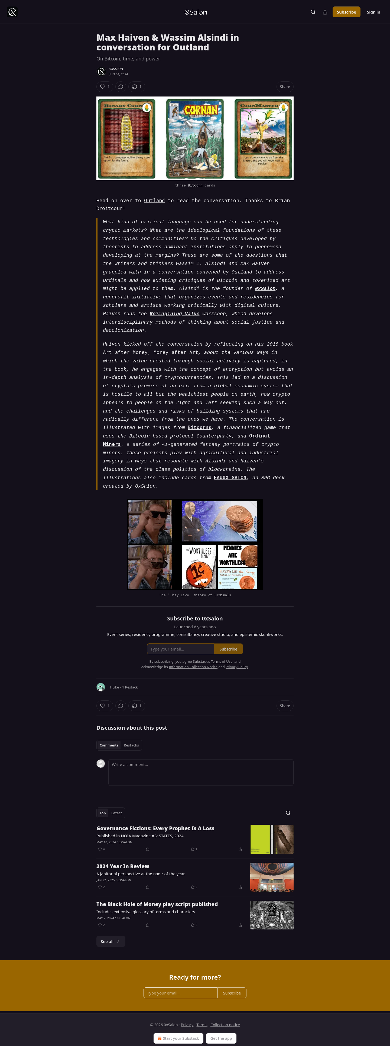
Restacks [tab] (131, 727)
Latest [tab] (116, 795)
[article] (195, 822)
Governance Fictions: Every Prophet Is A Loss (155, 811)
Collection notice (225, 1007)
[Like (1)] (104, 86)
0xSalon (116, 69)
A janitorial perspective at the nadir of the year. (140, 856)
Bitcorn (195, 185)
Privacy (187, 1007)
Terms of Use (222, 644)
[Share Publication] (325, 12)
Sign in (373, 12)
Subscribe (346, 12)
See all (111, 924)
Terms (202, 1007)
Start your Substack (178, 1021)
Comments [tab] (109, 727)
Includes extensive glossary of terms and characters (145, 894)
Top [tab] (103, 795)
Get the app (221, 1021)
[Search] (313, 12)
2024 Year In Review (122, 848)
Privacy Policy (237, 649)
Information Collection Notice (193, 649)
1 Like (114, 669)
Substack (169, 1034)
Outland (154, 200)
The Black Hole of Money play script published (157, 886)
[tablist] (119, 727)
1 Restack (130, 669)
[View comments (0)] (120, 86)
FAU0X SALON (230, 461)
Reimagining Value (175, 307)
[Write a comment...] (201, 755)
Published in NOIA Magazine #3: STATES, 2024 (140, 818)
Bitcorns (200, 414)
